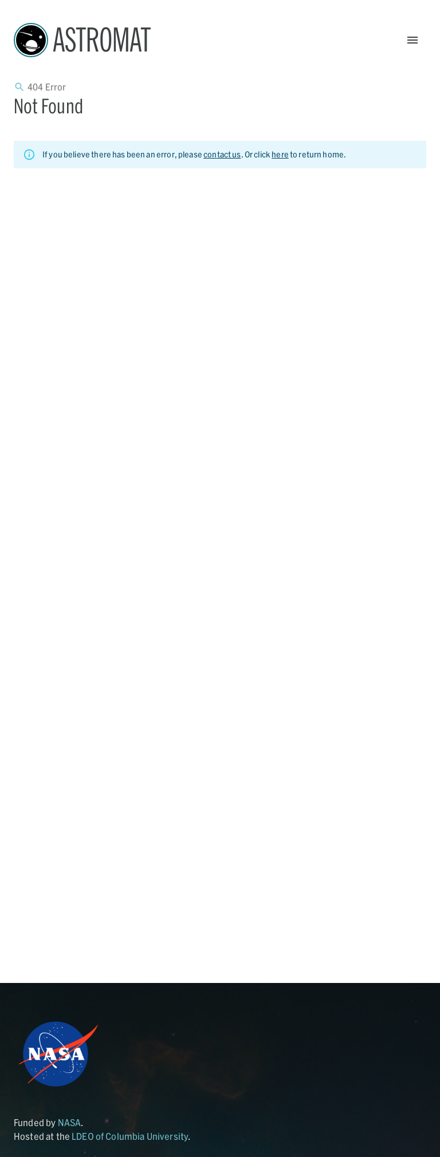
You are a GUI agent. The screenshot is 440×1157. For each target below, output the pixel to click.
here (280, 154)
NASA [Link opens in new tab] (69, 1122)
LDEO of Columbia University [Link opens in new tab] (130, 1136)
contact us (222, 154)
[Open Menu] (412, 40)
